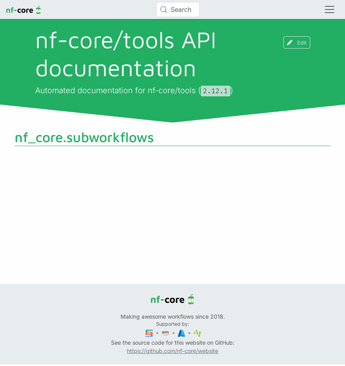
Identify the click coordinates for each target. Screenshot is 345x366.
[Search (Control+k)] (178, 9)
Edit (297, 42)
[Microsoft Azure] (182, 333)
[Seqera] (149, 333)
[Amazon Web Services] (166, 333)
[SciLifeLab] (197, 333)
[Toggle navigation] (329, 9)
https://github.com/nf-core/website (172, 350)
